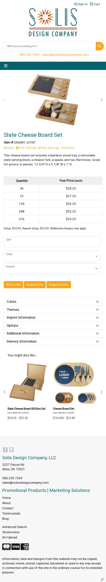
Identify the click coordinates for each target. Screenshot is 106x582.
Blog (5, 519)
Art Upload (9, 537)
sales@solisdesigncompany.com (65, 54)
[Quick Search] (49, 46)
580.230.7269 (29, 54)
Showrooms (11, 532)
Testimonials (11, 513)
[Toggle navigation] (6, 65)
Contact (7, 508)
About (6, 503)
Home (6, 498)
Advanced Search (14, 527)
